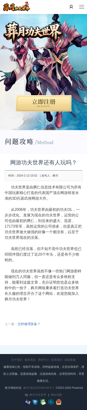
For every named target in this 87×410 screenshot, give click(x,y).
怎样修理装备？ (29, 324)
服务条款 (30, 359)
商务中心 (43, 359)
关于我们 (17, 359)
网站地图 (56, 394)
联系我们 (56, 359)
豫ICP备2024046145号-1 (38, 387)
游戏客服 (70, 359)
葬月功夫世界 (37, 394)
